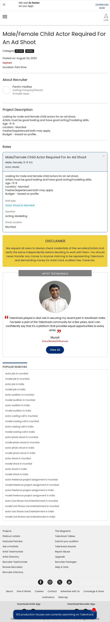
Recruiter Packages (66, 562)
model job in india (15, 389)
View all (55, 350)
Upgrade (60, 556)
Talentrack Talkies (65, 536)
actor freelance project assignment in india (29, 490)
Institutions (48, 597)
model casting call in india (20, 431)
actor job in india (14, 384)
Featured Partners (13, 541)
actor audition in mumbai (19, 394)
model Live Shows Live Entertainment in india (30, 516)
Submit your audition (66, 541)
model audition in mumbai (20, 400)
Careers (39, 591)
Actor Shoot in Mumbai (20, 205)
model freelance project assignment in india (30, 495)
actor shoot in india (16, 469)
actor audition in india (17, 405)
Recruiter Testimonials (15, 562)
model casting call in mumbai (22, 421)
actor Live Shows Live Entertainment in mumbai (31, 500)
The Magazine (63, 531)
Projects (7, 531)
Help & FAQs (62, 567)
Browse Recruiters (13, 567)
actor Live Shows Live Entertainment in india (29, 511)
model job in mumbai (17, 378)
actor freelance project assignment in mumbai (31, 479)
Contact (52, 591)
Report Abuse (62, 551)
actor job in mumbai (16, 373)
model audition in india (18, 410)
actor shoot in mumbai (18, 458)
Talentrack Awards (65, 546)
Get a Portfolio (10, 546)
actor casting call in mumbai (21, 416)
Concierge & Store (93, 591)
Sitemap (63, 597)
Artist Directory (11, 556)
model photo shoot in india (20, 453)
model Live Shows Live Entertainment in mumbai (32, 506)
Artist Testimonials (13, 551)
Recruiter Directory (13, 572)
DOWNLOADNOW (102, 6)
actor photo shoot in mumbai (21, 437)
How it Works (24, 591)
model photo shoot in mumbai (22, 442)
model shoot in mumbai (18, 463)
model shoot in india (16, 474)
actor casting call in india (19, 426)
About (9, 591)
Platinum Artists (11, 536)
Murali (55, 337)
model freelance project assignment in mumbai (32, 485)
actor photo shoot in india (19, 447)
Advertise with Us (70, 591)
